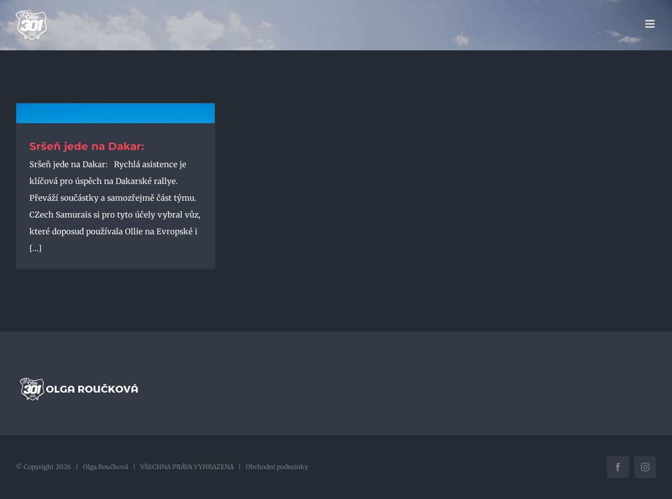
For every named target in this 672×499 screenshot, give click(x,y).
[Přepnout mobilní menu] (650, 23)
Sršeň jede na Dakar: (86, 146)
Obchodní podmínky (277, 467)
